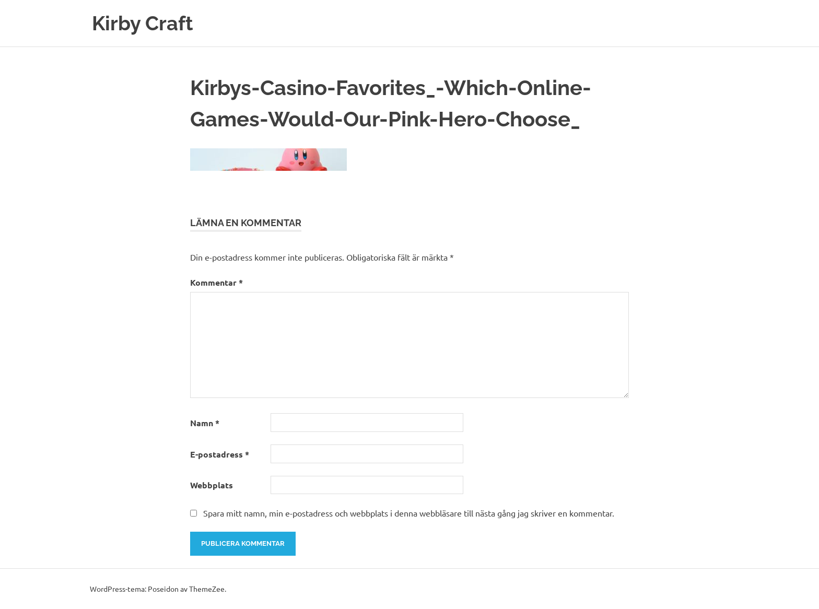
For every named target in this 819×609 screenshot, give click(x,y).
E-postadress (219, 454)
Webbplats (211, 484)
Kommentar (216, 282)
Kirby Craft (142, 23)
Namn (204, 422)
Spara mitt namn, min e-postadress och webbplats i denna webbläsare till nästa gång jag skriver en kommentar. (408, 513)
